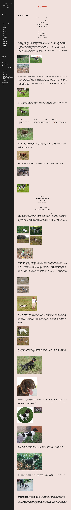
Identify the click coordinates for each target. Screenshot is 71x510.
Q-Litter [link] (5, 25)
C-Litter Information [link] (7, 51)
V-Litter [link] (5, 20)
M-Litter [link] (5, 31)
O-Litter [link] (5, 29)
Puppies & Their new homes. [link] (8, 15)
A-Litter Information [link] (7, 54)
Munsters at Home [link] (6, 60)
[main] (42, 6)
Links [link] (3, 84)
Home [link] (3, 12)
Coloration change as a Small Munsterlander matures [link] (7, 57)
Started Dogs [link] (5, 82)
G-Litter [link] (5, 43)
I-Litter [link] (5, 39)
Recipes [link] (4, 80)
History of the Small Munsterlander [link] (6, 68)
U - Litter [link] (5, 21)
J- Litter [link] (5, 37)
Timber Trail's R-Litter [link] (8, 23)
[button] (69, 1)
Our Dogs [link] (4, 74)
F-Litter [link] (5, 45)
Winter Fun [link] (4, 72)
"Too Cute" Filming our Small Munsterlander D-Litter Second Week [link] (7, 77)
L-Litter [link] (5, 33)
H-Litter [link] (5, 41)
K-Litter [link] (5, 35)
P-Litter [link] (5, 27)
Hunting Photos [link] (5, 70)
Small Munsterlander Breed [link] (7, 65)
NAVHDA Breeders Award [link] (7, 18)
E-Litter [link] (5, 47)
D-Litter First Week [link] (7, 49)
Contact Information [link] (6, 62)
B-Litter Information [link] (7, 53)
